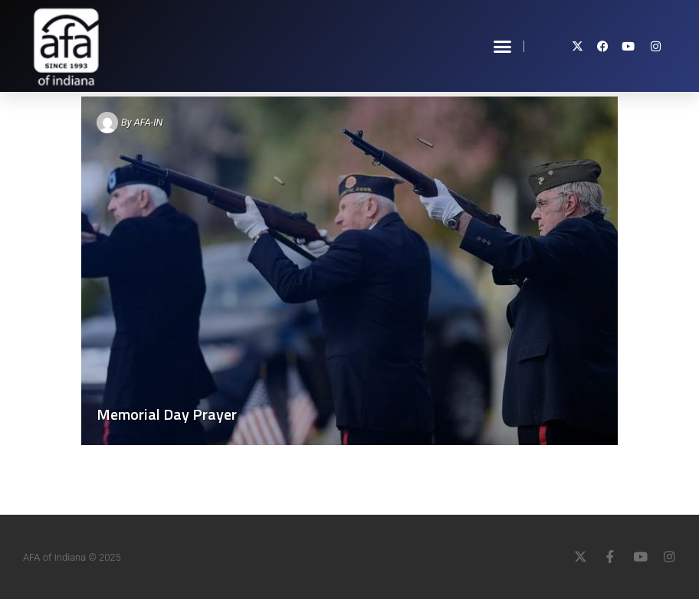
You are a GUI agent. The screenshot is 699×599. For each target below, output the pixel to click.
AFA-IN (148, 122)
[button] (502, 46)
